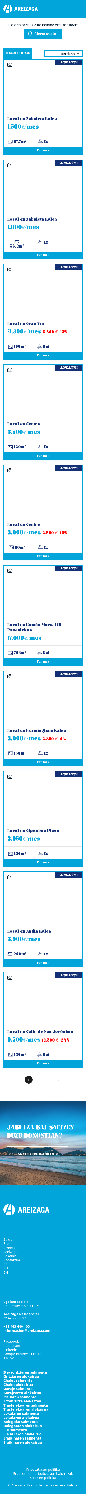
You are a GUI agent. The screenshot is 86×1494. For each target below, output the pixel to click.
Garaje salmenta (18, 1388)
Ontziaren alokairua (21, 1376)
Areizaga (10, 1251)
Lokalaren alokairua (21, 1417)
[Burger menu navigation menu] (78, 8)
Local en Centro (23, 424)
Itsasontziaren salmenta (25, 1372)
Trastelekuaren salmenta (25, 1405)
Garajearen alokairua (22, 1393)
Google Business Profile (22, 1353)
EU (5, 1268)
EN (5, 1272)
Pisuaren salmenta (19, 1397)
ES (5, 1264)
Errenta (9, 1247)
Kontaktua (11, 1260)
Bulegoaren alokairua (22, 1426)
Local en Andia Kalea (29, 931)
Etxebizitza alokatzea (22, 1401)
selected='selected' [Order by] (63, 53)
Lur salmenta (15, 1430)
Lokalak (9, 1255)
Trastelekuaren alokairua (25, 1409)
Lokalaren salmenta (21, 1413)
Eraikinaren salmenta (22, 1438)
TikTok (8, 1358)
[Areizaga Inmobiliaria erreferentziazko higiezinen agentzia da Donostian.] (35, 8)
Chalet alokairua (18, 1384)
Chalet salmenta (18, 1380)
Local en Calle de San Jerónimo (40, 1032)
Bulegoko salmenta (20, 1421)
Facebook (11, 1341)
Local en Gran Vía (25, 324)
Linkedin (10, 1349)
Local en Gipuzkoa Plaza (33, 831)
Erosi (7, 1243)
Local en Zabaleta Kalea (32, 119)
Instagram (11, 1345)
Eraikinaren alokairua (22, 1442)
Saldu (7, 1239)
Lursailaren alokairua (22, 1434)
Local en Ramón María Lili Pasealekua (34, 627)
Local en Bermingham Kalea (36, 731)
